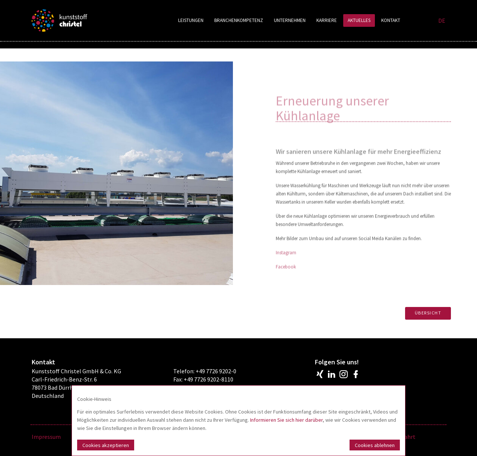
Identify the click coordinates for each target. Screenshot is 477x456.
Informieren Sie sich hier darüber (286, 420)
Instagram (286, 274)
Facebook (286, 288)
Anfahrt (405, 436)
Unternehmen (290, 20)
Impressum (46, 436)
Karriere (326, 20)
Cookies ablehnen (375, 445)
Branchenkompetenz (238, 20)
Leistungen (190, 20)
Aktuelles (359, 20)
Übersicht (428, 313)
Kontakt (390, 20)
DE (441, 20)
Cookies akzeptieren (105, 445)
